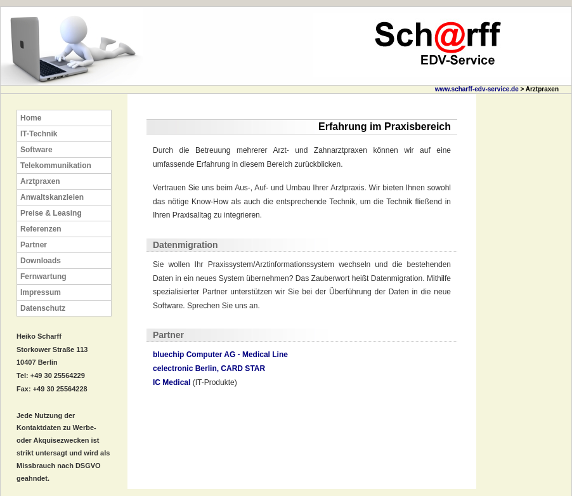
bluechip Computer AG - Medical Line (220, 354)
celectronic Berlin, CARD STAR (209, 368)
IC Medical (171, 382)
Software (36, 149)
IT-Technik (38, 133)
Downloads (40, 260)
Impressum (40, 292)
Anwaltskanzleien (52, 197)
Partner (33, 244)
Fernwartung (43, 276)
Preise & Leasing (51, 213)
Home (30, 118)
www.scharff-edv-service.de (477, 89)
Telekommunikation (55, 165)
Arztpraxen (40, 181)
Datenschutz (42, 308)
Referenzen (41, 229)
